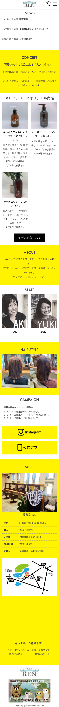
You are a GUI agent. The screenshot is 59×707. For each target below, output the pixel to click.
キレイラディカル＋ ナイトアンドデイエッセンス (15, 136)
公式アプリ (29, 448)
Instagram (29, 432)
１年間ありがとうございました (34, 29)
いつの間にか (25, 39)
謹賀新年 (23, 19)
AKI (15, 332)
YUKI (44, 332)
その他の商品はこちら (29, 237)
